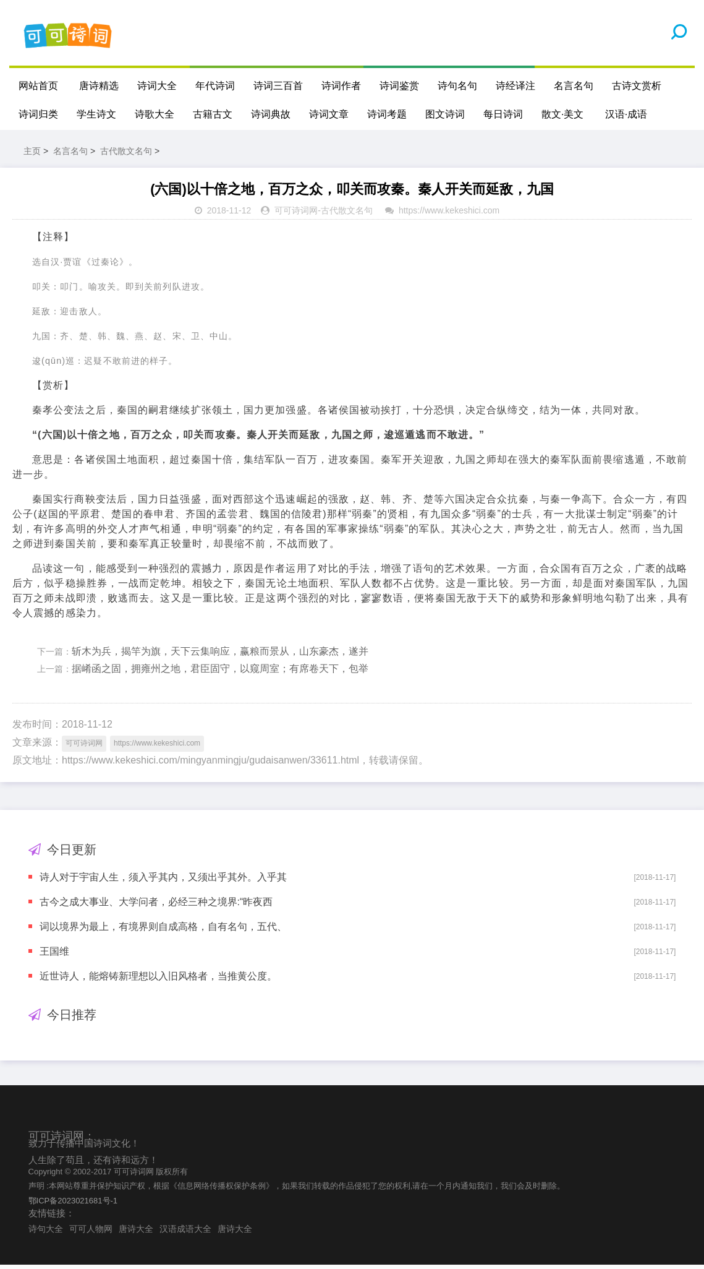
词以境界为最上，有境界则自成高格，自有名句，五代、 (163, 930)
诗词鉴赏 (399, 85)
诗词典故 (271, 114)
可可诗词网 (296, 215)
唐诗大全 (136, 1232)
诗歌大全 (154, 114)
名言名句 (573, 85)
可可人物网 (90, 1232)
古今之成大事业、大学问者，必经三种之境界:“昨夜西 (156, 905)
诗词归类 (38, 114)
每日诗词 (503, 114)
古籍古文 (212, 114)
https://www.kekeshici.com (449, 215)
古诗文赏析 (636, 85)
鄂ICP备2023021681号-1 (73, 1204)
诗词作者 (341, 85)
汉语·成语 (626, 114)
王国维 (54, 955)
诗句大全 (45, 1232)
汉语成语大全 (185, 1232)
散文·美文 (562, 114)
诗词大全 (157, 85)
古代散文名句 (126, 155)
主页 (32, 155)
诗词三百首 (278, 85)
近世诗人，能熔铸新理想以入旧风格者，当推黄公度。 (158, 979)
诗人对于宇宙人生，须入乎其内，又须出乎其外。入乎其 (163, 880)
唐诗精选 (99, 85)
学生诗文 (96, 114)
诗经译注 (515, 85)
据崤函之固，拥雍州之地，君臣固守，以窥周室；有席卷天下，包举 (220, 673)
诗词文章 (329, 114)
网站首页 (38, 85)
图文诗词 (445, 114)
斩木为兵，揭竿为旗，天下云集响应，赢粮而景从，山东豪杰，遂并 (220, 655)
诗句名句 (457, 85)
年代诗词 (215, 85)
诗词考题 (387, 114)
